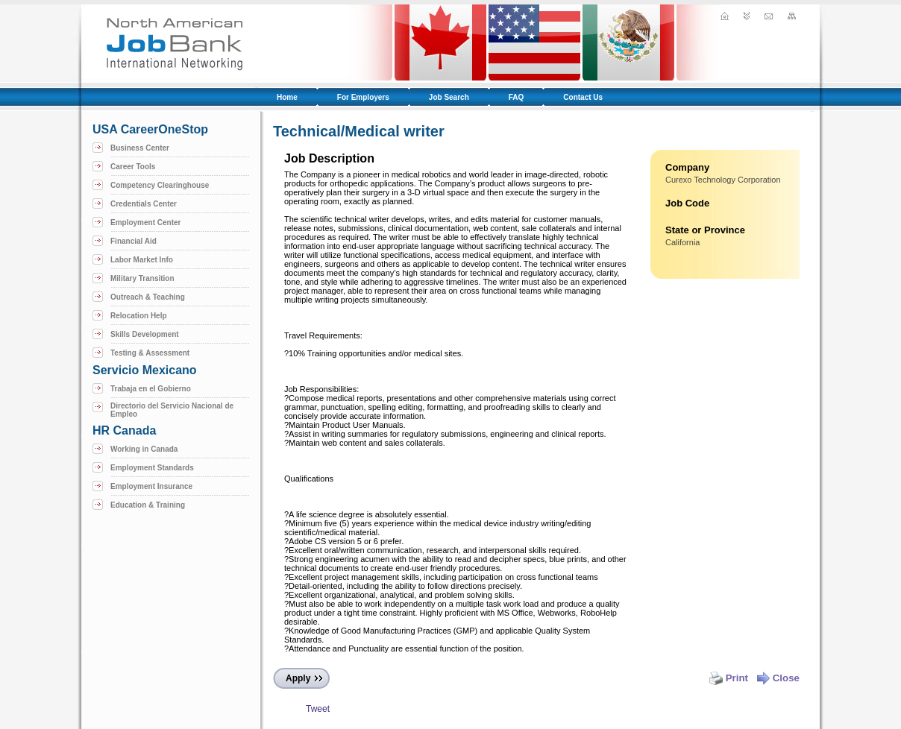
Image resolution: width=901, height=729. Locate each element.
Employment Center (145, 222)
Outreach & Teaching (147, 297)
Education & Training (147, 505)
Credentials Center (143, 204)
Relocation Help (138, 316)
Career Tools (132, 166)
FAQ (516, 97)
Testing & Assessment (149, 353)
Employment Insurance (151, 486)
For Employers (363, 97)
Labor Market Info (141, 260)
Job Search (449, 97)
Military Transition (142, 278)
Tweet (318, 709)
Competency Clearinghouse (159, 185)
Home (287, 97)
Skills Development (144, 334)
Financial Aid (133, 241)
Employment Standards (152, 468)
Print (728, 678)
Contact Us (583, 97)
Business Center (139, 148)
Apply (298, 678)
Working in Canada (144, 449)
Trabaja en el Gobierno (150, 389)
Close (778, 678)
